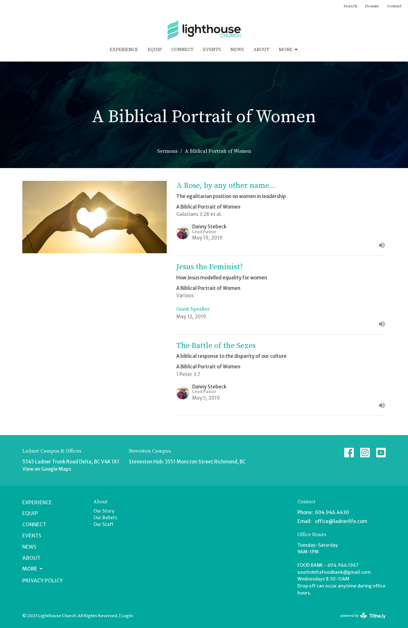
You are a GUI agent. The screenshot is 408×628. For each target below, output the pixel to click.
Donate (372, 6)
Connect (182, 50)
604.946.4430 (332, 512)
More (289, 50)
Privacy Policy (42, 580)
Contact (394, 6)
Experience (124, 50)
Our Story (103, 511)
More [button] (33, 568)
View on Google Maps (46, 469)
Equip (155, 50)
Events (212, 50)
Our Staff (103, 524)
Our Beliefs (105, 518)
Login (127, 615)
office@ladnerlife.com (341, 521)
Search (350, 6)
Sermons (167, 151)
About (261, 50)
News (237, 50)
